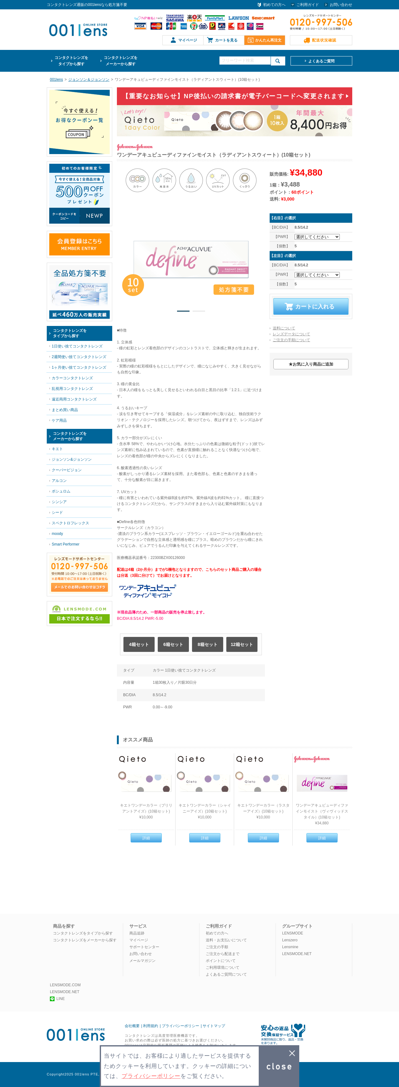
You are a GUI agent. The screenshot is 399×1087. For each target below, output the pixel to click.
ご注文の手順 (217, 947)
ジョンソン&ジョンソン (72, 459)
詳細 (146, 838)
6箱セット (173, 644)
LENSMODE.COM (65, 985)
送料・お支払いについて (226, 940)
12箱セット (242, 644)
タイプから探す (71, 60)
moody (57, 533)
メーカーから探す (120, 60)
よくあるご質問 (321, 61)
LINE (57, 999)
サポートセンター (144, 947)
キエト (57, 449)
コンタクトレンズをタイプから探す (83, 933)
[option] (191, 259)
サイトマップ (214, 1026)
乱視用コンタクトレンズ (72, 388)
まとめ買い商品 (65, 410)
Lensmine (290, 947)
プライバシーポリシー (180, 1026)
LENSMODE (292, 933)
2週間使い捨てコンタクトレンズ (79, 357)
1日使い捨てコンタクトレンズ (77, 346)
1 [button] (183, 312)
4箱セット (139, 644)
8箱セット (208, 644)
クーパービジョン (67, 470)
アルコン (59, 480)
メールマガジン (142, 960)
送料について (284, 328)
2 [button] (199, 312)
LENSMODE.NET (297, 954)
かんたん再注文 (268, 40)
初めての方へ (274, 4)
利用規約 (150, 1026)
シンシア (59, 502)
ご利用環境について (222, 967)
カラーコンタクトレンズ (72, 378)
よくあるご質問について (226, 974)
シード (57, 512)
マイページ (187, 40)
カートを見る (226, 40)
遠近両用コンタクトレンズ (74, 399)
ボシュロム (61, 491)
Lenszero (289, 940)
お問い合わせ (341, 4)
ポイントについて (221, 960)
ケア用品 (59, 420)
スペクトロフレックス (70, 523)
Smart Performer (65, 544)
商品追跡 (136, 933)
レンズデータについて (291, 334)
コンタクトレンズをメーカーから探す (85, 940)
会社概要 (132, 1026)
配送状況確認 (324, 40)
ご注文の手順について (291, 340)
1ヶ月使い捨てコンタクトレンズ (79, 367)
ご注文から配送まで (222, 954)
